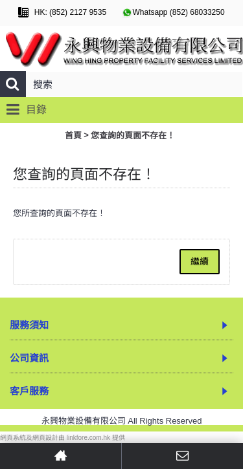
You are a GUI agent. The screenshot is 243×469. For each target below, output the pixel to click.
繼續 (200, 261)
